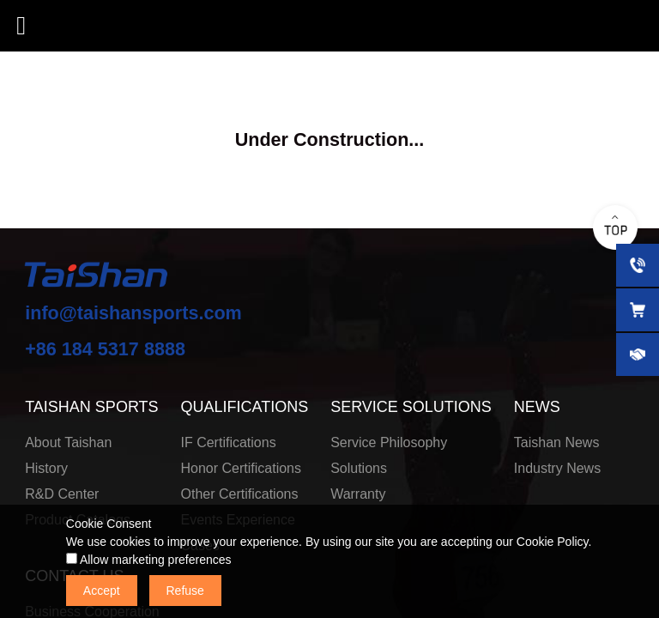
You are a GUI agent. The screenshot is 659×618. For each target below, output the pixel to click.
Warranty (357, 494)
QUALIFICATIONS (245, 406)
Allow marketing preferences (149, 559)
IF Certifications (228, 442)
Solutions (358, 468)
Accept (101, 590)
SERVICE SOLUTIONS (411, 406)
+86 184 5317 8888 (105, 349)
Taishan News (557, 442)
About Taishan (68, 442)
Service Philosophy (388, 442)
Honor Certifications (241, 468)
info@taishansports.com (133, 313)
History (46, 468)
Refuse (185, 590)
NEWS (537, 406)
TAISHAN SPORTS (91, 406)
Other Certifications (240, 494)
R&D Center (62, 494)
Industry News (557, 468)
